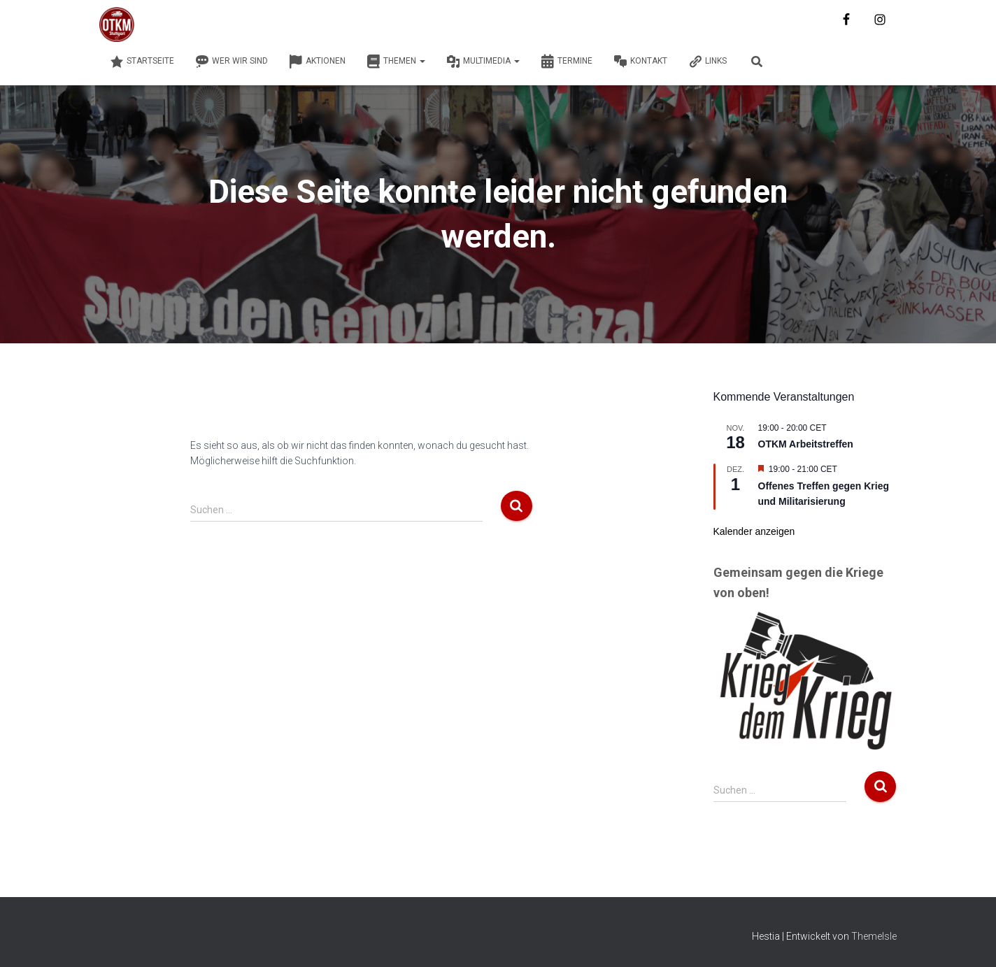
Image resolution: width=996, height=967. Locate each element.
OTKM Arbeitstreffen (805, 444)
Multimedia (483, 62)
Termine (566, 62)
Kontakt (640, 62)
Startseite (142, 62)
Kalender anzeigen (754, 531)
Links (707, 62)
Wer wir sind (231, 62)
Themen (396, 62)
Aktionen (317, 62)
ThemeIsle (874, 936)
